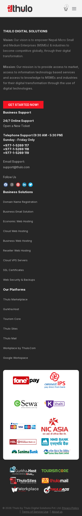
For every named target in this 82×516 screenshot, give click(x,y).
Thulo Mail (10, 338)
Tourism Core (12, 318)
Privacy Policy (70, 508)
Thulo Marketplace (15, 299)
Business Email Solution (18, 211)
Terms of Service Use (35, 511)
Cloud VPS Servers (15, 260)
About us (57, 511)
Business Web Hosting (17, 240)
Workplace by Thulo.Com (19, 348)
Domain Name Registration (20, 201)
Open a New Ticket (16, 126)
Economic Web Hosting (18, 221)
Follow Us (9, 177)
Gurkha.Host (11, 309)
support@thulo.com (16, 167)
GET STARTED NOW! (23, 104)
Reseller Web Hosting (17, 250)
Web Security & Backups (19, 279)
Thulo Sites (10, 328)
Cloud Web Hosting (15, 231)
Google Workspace (15, 357)
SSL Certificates (13, 270)
